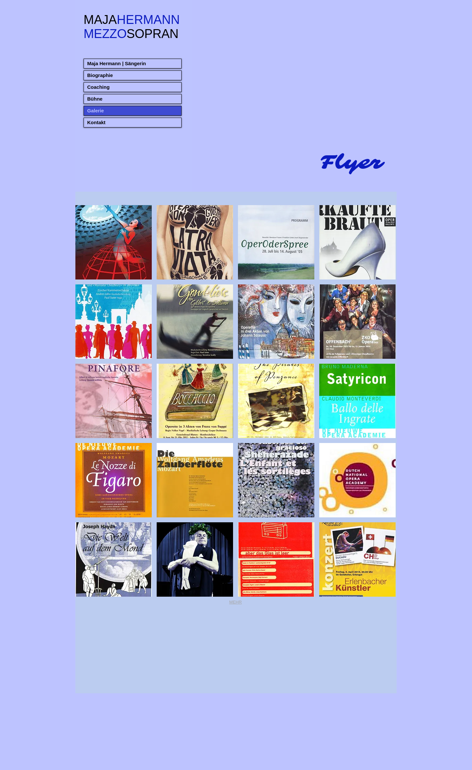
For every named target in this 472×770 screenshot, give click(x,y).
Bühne (95, 99)
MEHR (235, 602)
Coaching (98, 87)
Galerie (95, 110)
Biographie (100, 75)
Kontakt (96, 122)
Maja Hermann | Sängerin (116, 63)
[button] (113, 242)
